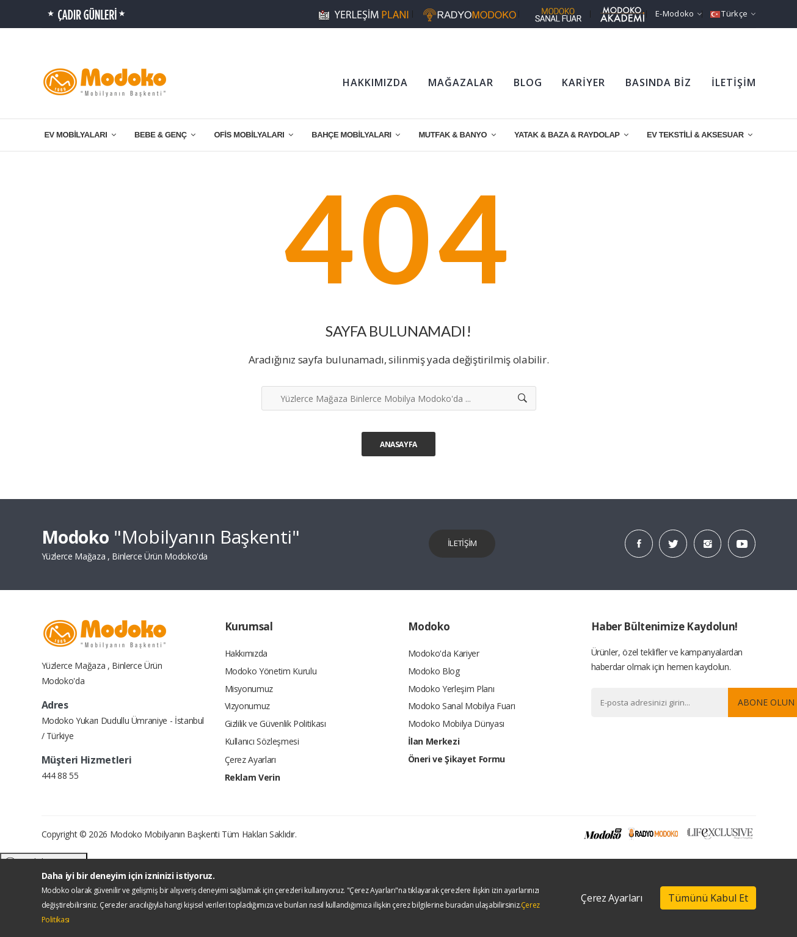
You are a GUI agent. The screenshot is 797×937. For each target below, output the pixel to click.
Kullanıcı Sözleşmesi (262, 745)
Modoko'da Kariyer (443, 654)
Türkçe (732, 13)
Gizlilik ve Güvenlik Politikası (275, 727)
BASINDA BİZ (658, 82)
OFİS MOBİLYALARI (253, 134)
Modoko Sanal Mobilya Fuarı (461, 709)
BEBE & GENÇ (164, 134)
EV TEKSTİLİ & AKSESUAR (699, 134)
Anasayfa (398, 444)
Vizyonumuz (248, 709)
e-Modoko (678, 13)
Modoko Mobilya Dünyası (456, 727)
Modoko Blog (434, 672)
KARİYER (583, 82)
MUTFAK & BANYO (456, 134)
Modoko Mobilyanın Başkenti (165, 834)
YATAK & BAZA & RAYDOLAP (571, 134)
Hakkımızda (246, 654)
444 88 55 (60, 775)
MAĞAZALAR (460, 82)
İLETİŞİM (733, 82)
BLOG (528, 82)
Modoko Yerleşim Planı (451, 690)
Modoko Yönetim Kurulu (271, 672)
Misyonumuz (249, 690)
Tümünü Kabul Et (708, 898)
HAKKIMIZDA (375, 82)
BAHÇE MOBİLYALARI (355, 134)
